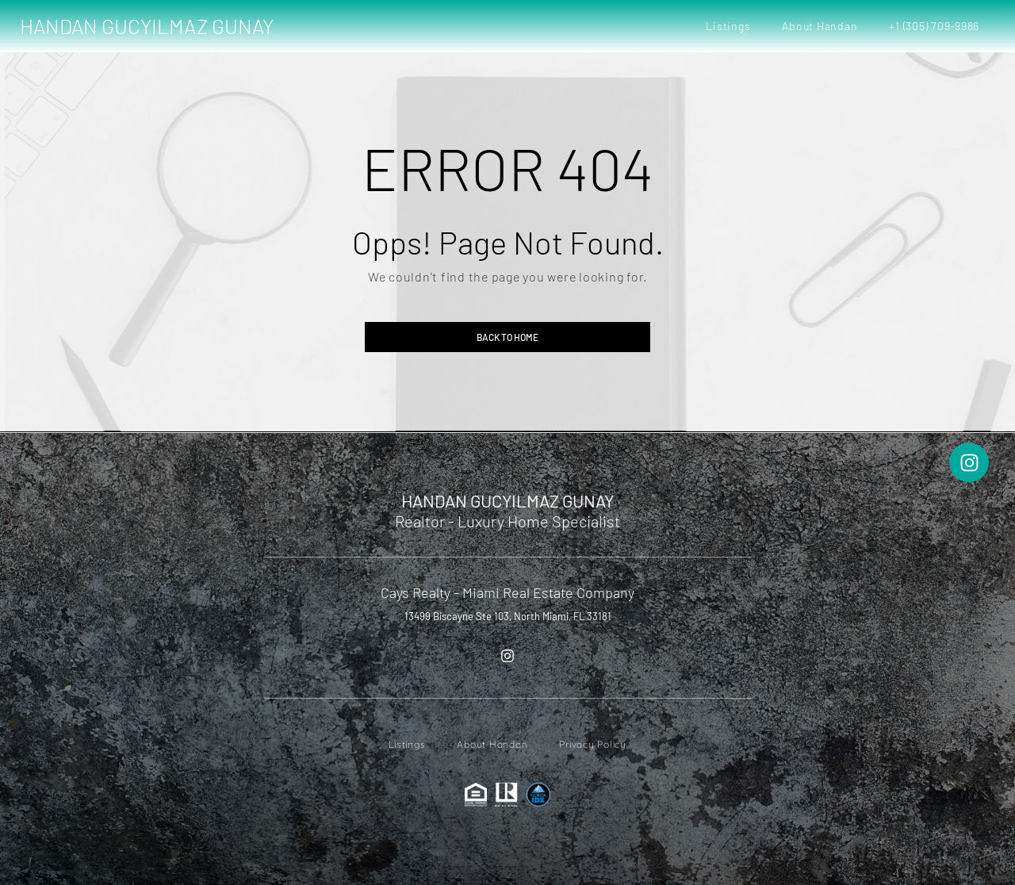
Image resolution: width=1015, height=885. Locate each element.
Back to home (507, 337)
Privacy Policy (592, 744)
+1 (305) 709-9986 (934, 26)
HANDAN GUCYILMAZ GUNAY (147, 25)
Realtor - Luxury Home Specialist (507, 521)
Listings (728, 26)
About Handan (819, 26)
